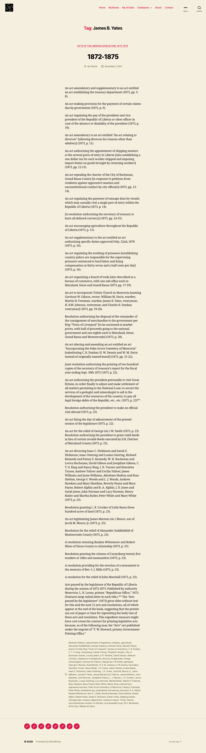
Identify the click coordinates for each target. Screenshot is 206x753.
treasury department (109, 704)
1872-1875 (103, 60)
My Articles (128, 9)
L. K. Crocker (133, 681)
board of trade (76, 653)
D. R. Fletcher (107, 659)
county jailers (93, 659)
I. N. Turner (103, 672)
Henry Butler (91, 672)
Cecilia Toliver (108, 656)
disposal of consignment (90, 663)
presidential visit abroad (118, 694)
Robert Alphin (84, 700)
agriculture (127, 647)
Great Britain (93, 669)
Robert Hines (98, 700)
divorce (106, 663)
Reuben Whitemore (90, 697)
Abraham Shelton (77, 647)
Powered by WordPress (48, 745)
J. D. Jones (107, 675)
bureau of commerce (118, 653)
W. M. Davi (89, 710)
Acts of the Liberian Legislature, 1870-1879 (103, 50)
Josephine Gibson (105, 681)
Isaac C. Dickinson (77, 675)
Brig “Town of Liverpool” (95, 653)
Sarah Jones (130, 700)
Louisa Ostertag (93, 685)
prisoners (135, 694)
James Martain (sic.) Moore (107, 678)
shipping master (76, 704)
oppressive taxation (83, 691)
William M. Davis (103, 710)
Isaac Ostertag (94, 675)
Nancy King (122, 688)
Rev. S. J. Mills (107, 697)
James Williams (128, 678)
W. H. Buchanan (76, 710)
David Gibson (120, 659)
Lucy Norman (109, 685)
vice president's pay (128, 707)
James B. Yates (85, 678)
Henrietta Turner (76, 672)
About (158, 9)
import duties (116, 672)
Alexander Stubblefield (80, 650)
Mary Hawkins (85, 688)
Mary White (110, 688)
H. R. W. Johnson (107, 669)
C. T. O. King (82, 656)
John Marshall (75, 681)
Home (102, 9)
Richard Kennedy (123, 697)
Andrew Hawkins (100, 650)
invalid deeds (130, 672)
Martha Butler (122, 685)
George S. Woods (77, 669)
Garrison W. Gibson (92, 666)
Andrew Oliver (116, 650)
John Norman (89, 681)
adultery (117, 647)
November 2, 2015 (113, 70)
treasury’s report (128, 704)
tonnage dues (91, 704)
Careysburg (95, 656)
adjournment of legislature (99, 647)
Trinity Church (75, 707)
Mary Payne (98, 688)
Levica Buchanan (77, 685)
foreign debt (117, 663)
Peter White (84, 694)
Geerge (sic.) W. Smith (112, 666)
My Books (114, 9)
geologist (129, 666)
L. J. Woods (120, 681)
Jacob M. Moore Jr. (123, 675)
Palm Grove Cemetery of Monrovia (111, 691)
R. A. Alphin (74, 697)
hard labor (134, 669)
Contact (169, 9)
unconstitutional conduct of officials (100, 707)
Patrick (93, 70)
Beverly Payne (131, 650)
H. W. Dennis (122, 669)
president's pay (98, 694)
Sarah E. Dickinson (114, 700)
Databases (143, 9)
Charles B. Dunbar (124, 656)
